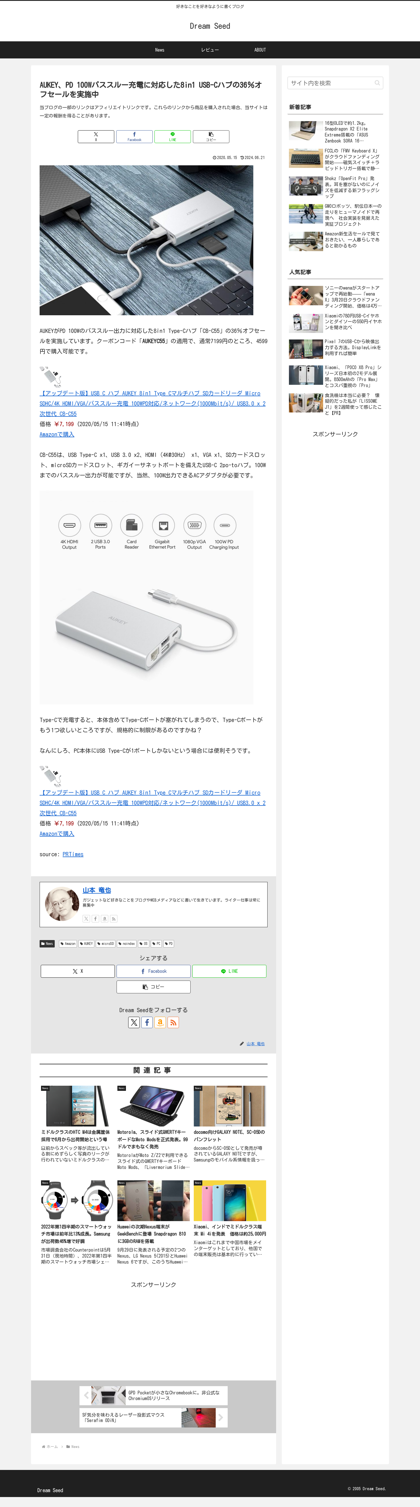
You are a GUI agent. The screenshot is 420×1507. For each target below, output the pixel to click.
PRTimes (71, 864)
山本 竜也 (96, 900)
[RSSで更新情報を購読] (113, 928)
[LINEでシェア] (172, 136)
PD (178, 953)
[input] (335, 83)
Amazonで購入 (59, 434)
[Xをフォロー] (86, 928)
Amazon (69, 953)
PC (164, 953)
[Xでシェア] (96, 136)
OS (150, 953)
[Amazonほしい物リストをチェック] (104, 928)
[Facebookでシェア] (134, 136)
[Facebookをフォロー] (95, 928)
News (47, 953)
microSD (112, 953)
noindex (133, 953)
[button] (211, 136)
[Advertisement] (154, 1340)
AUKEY (90, 953)
